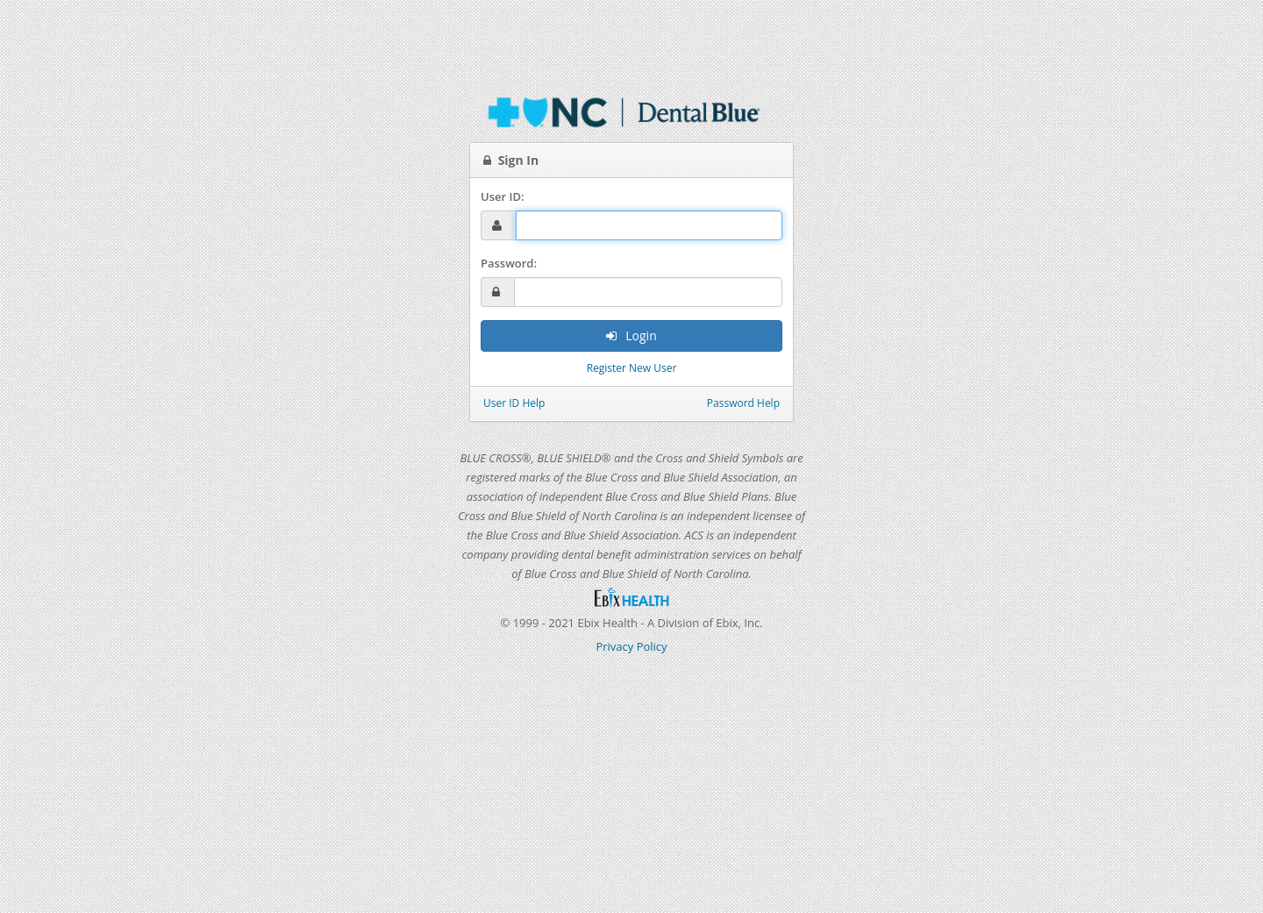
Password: (509, 263)
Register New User (632, 367)
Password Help (743, 403)
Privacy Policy (631, 646)
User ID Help (514, 403)
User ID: (502, 196)
